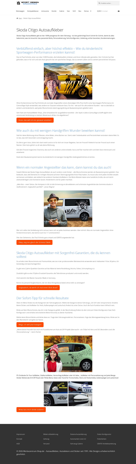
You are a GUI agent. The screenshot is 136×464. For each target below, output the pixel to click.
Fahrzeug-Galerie (76, 444)
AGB (18, 444)
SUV (74, 11)
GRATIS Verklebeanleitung (106, 444)
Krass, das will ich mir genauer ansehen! (35, 120)
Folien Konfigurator (104, 434)
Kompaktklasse (32, 11)
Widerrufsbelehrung (50, 434)
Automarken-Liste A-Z (78, 439)
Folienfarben (101, 439)
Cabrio (61, 11)
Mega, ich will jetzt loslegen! (30, 324)
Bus (80, 11)
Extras (86, 11)
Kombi (54, 11)
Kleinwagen (20, 11)
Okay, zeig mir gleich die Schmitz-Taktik (34, 242)
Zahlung (46, 439)
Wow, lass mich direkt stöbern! (31, 409)
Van (68, 11)
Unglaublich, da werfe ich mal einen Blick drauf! (38, 287)
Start (20, 18)
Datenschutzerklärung (78, 434)
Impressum (20, 434)
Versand (46, 444)
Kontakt (19, 439)
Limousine (45, 11)
